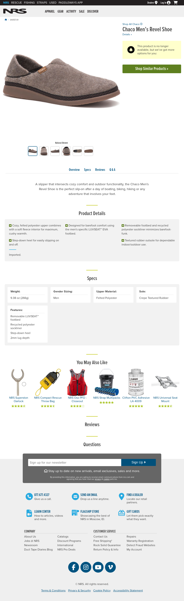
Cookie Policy (102, 590)
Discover (92, 11)
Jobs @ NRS (31, 541)
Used (52, 2)
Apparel (50, 11)
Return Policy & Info (105, 549)
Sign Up (139, 462)
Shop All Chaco (132, 24)
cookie (106, 479)
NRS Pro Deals (66, 549)
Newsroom (31, 545)
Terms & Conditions (53, 590)
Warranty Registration (140, 541)
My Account (134, 549)
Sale (81, 11)
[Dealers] (154, 3)
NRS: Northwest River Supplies (15, 11)
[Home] (6, 20)
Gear (60, 11)
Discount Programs (69, 541)
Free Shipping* (102, 541)
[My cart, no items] (177, 2)
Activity (71, 11)
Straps (42, 2)
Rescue (16, 2)
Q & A (112, 170)
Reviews (100, 170)
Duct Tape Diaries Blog (38, 549)
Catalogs (62, 536)
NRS (6, 2)
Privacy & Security (79, 590)
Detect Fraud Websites (141, 545)
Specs (87, 170)
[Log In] (167, 3)
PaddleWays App (71, 2)
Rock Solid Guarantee (107, 545)
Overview (74, 170)
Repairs (131, 536)
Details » (127, 34)
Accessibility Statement (128, 590)
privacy (98, 479)
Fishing (29, 2)
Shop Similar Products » (151, 69)
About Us (30, 536)
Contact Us (100, 536)
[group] (61, 84)
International (65, 545)
